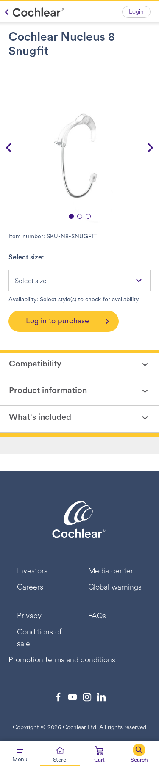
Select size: (26, 257)
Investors (32, 572)
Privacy (29, 616)
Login (136, 12)
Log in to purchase (57, 321)
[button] (139, 753)
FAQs (97, 616)
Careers (30, 588)
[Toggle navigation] (20, 753)
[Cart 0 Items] (99, 755)
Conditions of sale (39, 638)
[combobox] (79, 280)
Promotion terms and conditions (61, 660)
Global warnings (115, 588)
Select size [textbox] (31, 281)
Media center (111, 572)
